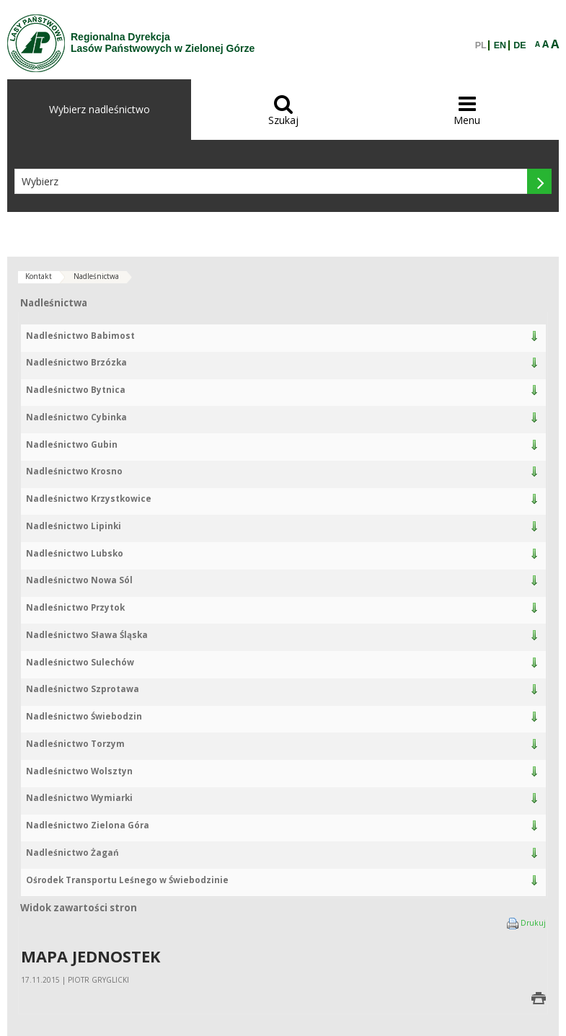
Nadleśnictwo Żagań (72, 852)
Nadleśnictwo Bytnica (75, 389)
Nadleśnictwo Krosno (74, 471)
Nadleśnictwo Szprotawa (82, 688)
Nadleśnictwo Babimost (80, 335)
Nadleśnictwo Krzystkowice (88, 498)
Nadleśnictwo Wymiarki (79, 797)
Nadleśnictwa (96, 276)
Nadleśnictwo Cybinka (76, 417)
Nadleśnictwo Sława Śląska (87, 634)
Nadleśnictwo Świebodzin (84, 716)
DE (519, 45)
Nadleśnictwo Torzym (75, 743)
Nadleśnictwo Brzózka (76, 362)
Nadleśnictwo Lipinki (73, 526)
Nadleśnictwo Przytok (75, 607)
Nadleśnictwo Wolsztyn (79, 771)
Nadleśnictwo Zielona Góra (87, 825)
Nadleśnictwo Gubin (72, 444)
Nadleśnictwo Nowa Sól (79, 580)
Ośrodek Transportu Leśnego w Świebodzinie (127, 880)
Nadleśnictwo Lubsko (74, 553)
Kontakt (38, 276)
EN (500, 45)
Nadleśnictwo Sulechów (80, 662)
